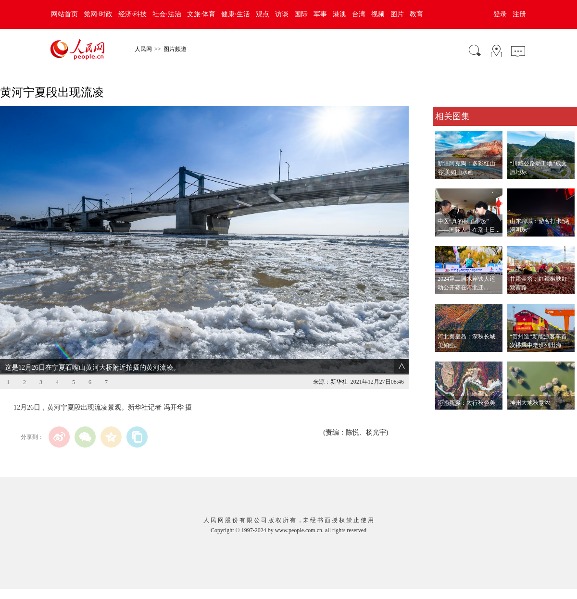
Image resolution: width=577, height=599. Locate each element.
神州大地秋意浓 (530, 402)
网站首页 (64, 14)
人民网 (143, 49)
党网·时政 (98, 14)
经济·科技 (132, 14)
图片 (397, 14)
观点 (262, 14)
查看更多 (446, 419)
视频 (378, 14)
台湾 (358, 14)
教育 (416, 14)
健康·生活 (235, 14)
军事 (320, 14)
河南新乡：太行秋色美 (466, 402)
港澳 (339, 14)
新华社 (339, 381)
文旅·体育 (201, 14)
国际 (301, 14)
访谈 (281, 14)
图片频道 (175, 49)
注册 (519, 14)
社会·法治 (166, 14)
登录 (500, 14)
